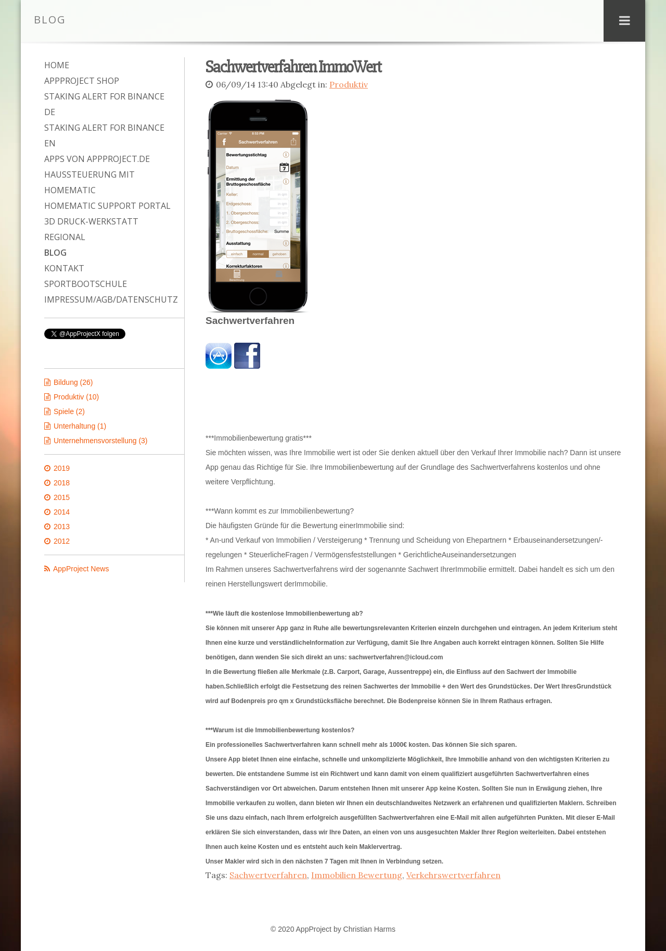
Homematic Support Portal (107, 205)
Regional (64, 237)
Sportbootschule (85, 284)
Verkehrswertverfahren (453, 874)
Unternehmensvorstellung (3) (101, 440)
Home (56, 65)
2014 (62, 512)
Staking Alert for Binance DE (104, 104)
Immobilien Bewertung (356, 874)
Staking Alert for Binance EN (104, 135)
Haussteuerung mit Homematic (89, 182)
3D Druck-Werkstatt (91, 221)
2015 (62, 497)
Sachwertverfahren (268, 874)
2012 (62, 541)
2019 (62, 468)
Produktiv (348, 84)
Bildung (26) (73, 382)
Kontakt (64, 268)
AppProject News (81, 569)
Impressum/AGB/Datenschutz (109, 299)
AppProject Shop (81, 80)
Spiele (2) (69, 411)
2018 (62, 483)
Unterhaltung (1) (80, 426)
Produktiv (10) (76, 397)
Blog (55, 252)
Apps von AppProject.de (97, 159)
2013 (62, 526)
